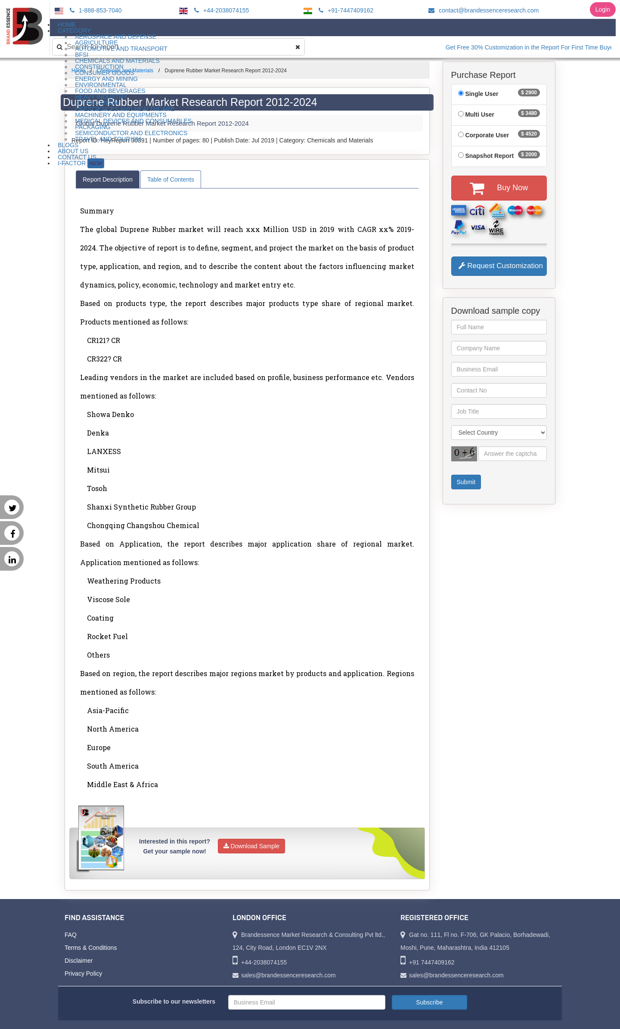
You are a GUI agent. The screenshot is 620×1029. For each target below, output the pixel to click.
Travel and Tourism (108, 139)
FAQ (71, 934)
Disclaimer (79, 960)
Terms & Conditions (91, 947)
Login (602, 9)
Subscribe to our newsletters (174, 1001)
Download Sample (251, 846)
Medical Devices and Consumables (133, 120)
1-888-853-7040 (94, 10)
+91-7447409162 (344, 10)
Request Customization (501, 266)
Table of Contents (170, 179)
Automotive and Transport (121, 48)
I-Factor (81, 163)
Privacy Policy (83, 973)
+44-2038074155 (220, 10)
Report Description (108, 179)
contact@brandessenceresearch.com (482, 10)
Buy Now (499, 188)
